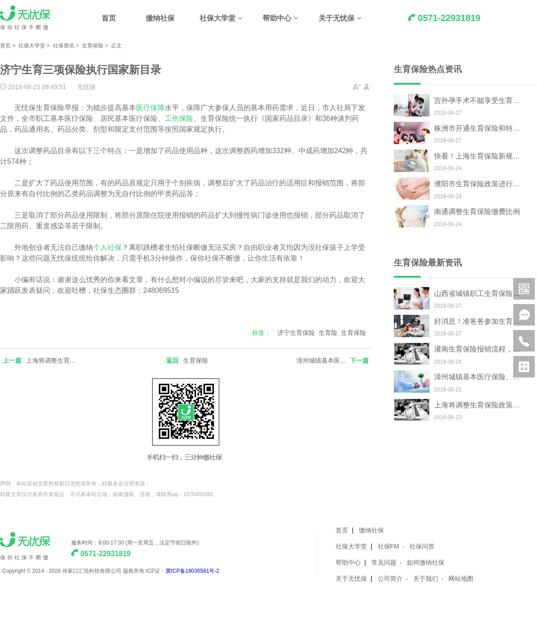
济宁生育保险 (296, 332)
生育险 (328, 332)
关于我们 (425, 578)
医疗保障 (150, 107)
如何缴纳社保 (425, 562)
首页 (109, 18)
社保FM (388, 546)
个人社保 (107, 247)
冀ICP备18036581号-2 (192, 571)
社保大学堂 (217, 18)
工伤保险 (179, 118)
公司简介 (390, 578)
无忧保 (86, 86)
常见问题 (383, 562)
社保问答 (422, 546)
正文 (116, 46)
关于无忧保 (336, 18)
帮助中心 (277, 18)
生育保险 (92, 46)
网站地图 (460, 578)
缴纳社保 (160, 18)
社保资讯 (63, 46)
